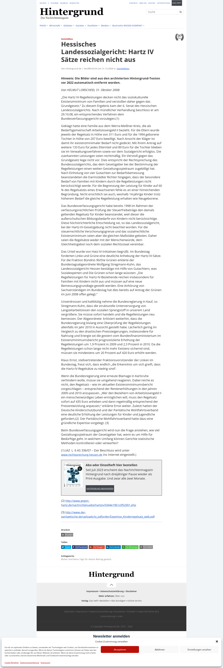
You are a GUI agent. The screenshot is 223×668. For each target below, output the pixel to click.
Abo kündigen (118, 605)
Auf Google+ (96, 551)
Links (119, 620)
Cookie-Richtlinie (12, 662)
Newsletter (74, 3)
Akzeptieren (120, 649)
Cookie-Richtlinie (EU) (148, 616)
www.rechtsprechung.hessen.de (84, 455)
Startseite (133, 3)
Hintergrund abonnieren (99, 488)
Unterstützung (163, 3)
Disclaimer (131, 595)
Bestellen (104, 605)
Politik (43, 25)
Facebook (64, 3)
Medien (105, 25)
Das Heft (176, 3)
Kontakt (151, 3)
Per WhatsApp (130, 551)
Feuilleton (93, 25)
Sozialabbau (123, 68)
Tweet (65, 551)
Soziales (80, 25)
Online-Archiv (135, 605)
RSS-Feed (43, 3)
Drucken (66, 539)
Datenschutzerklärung (29, 662)
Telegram (54, 3)
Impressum (45, 662)
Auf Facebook (79, 551)
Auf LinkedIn (113, 551)
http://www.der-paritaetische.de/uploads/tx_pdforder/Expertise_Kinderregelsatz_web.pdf (111, 516)
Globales (67, 25)
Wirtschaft (54, 25)
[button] (216, 641)
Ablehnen (160, 649)
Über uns (143, 3)
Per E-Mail (145, 551)
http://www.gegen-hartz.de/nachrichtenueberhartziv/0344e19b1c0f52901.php (102, 503)
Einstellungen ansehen (199, 649)
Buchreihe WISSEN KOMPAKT (127, 25)
